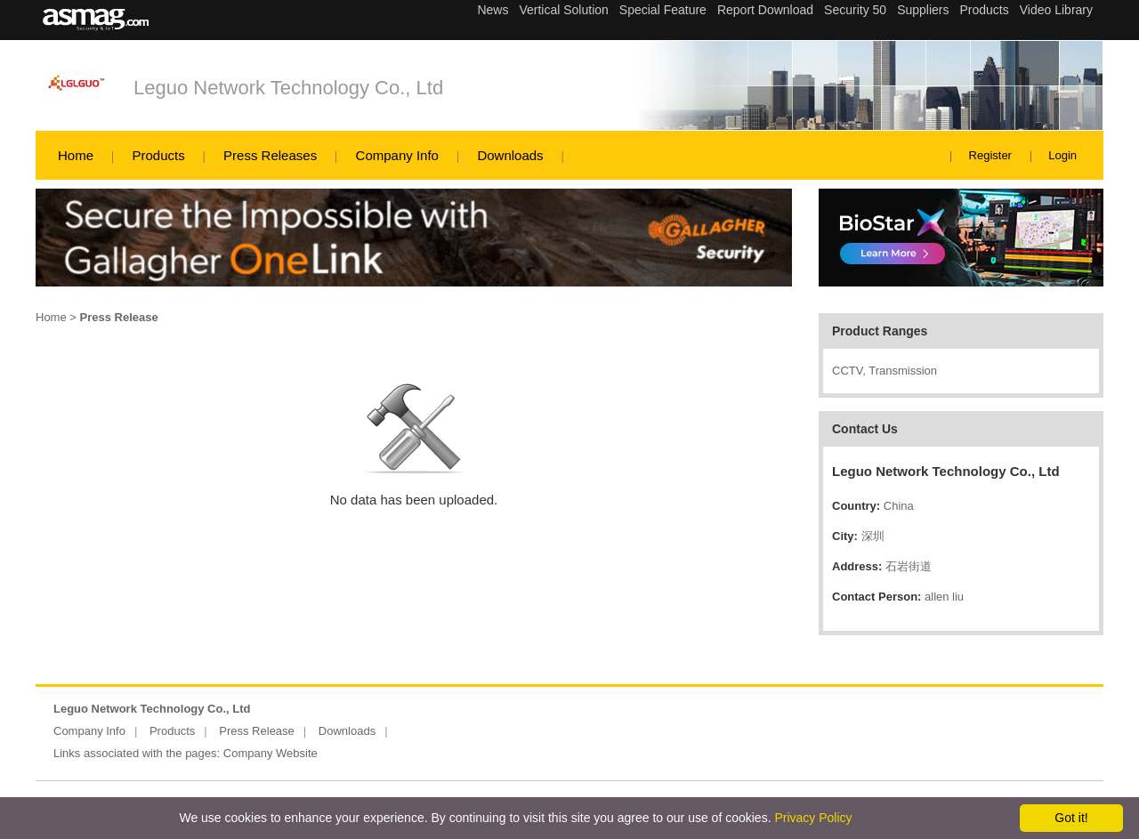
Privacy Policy (813, 818)
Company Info (397, 155)
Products (158, 155)
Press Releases (270, 155)
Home (75, 155)
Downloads (510, 155)
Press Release (257, 731)
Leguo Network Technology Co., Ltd (288, 88)
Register (990, 155)
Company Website (270, 753)
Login (1062, 155)
